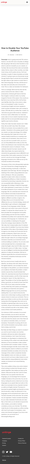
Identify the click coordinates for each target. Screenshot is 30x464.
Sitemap (4, 460)
